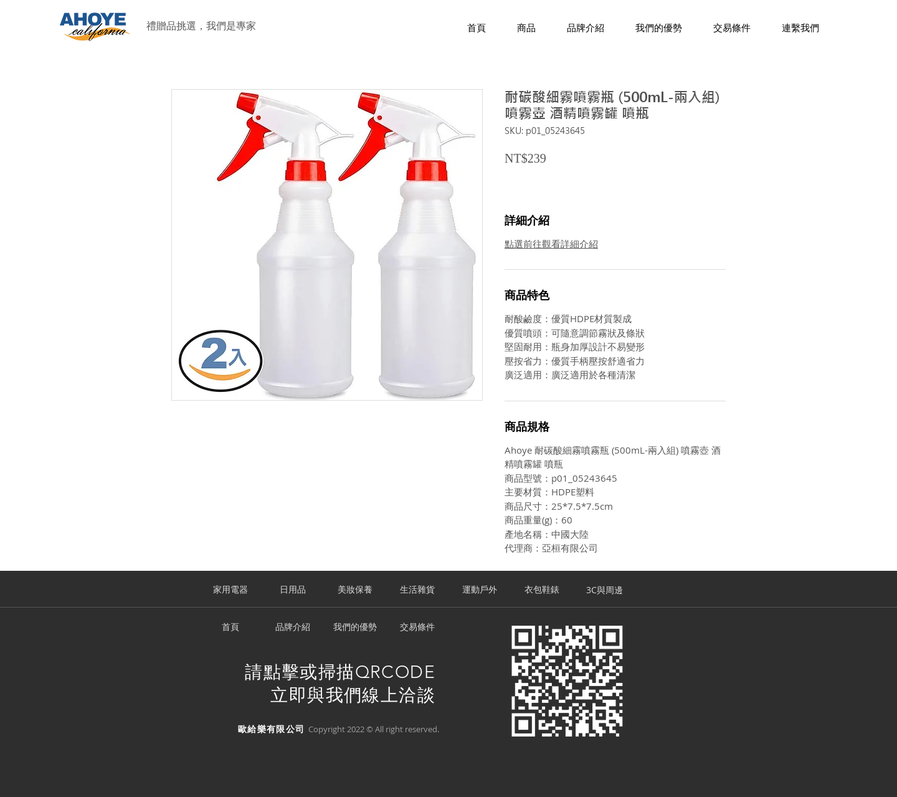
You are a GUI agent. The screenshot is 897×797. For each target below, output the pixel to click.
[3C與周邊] (604, 590)
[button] (526, 28)
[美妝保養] (355, 590)
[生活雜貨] (417, 590)
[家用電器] (230, 590)
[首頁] (230, 627)
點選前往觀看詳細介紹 (551, 243)
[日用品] (293, 590)
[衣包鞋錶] (542, 590)
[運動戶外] (479, 590)
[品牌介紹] (293, 627)
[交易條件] (417, 627)
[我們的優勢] (355, 627)
